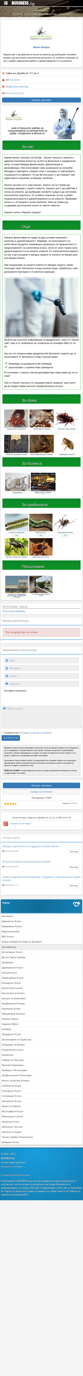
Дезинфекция (17, 611)
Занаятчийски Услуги (12, 977)
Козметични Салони (12, 988)
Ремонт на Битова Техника (15, 1080)
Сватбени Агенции (11, 1085)
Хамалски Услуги (10, 1121)
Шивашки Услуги (10, 1142)
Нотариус (6, 1029)
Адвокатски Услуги (11, 921)
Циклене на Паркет (12, 1131)
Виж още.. (74, 851)
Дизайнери (7, 962)
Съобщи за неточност (41, 791)
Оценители (7, 1054)
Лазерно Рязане (10, 1018)
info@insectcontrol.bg (16, 86)
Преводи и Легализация (14, 1070)
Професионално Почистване (17, 1075)
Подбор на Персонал (13, 1059)
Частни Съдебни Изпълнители (17, 1137)
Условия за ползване (12, 1166)
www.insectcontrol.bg (13, 93)
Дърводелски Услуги (12, 967)
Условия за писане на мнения (35, 732)
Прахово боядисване (13, 1065)
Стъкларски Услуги (11, 1090)
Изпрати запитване (41, 100)
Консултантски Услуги (13, 993)
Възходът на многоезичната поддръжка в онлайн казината (30, 846)
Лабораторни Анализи (13, 1013)
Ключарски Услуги (11, 982)
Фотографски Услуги (12, 1111)
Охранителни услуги (12, 1049)
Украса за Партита (11, 1106)
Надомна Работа (10, 1024)
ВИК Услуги (8, 936)
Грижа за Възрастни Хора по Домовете (22, 941)
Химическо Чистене (12, 1126)
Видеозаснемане (11, 931)
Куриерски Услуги (11, 1008)
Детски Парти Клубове (14, 957)
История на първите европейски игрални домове (26, 861)
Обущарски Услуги (11, 1034)
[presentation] (28, 698)
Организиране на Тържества (16, 1039)
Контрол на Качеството (14, 998)
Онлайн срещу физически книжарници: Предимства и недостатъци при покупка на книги (41, 878)
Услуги (5, 611)
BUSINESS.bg (7, 1158)
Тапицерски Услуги (11, 1101)
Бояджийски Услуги (12, 926)
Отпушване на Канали (13, 1044)
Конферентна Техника (13, 1003)
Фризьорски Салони (12, 1116)
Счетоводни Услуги (11, 1095)
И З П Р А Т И (11, 737)
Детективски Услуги (12, 952)
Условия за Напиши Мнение (15, 1174)
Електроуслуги (9, 972)
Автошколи (7, 916)
